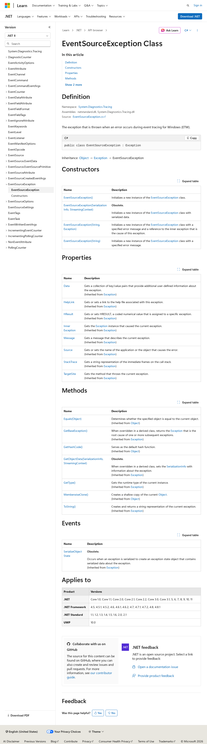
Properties (71, 73)
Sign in (198, 5)
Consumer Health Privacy (114, 741)
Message (69, 338)
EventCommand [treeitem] (18, 80)
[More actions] (197, 30)
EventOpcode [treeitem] (16, 149)
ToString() (70, 506)
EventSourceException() (78, 197)
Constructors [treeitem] (19, 196)
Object (84, 158)
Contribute (70, 741)
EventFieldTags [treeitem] (17, 115)
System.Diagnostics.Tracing (95, 107)
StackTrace (70, 362)
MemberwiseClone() (76, 494)
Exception (100, 158)
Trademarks (166, 741)
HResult (68, 314)
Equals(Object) (72, 419)
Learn (65, 30)
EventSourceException (164, 197)
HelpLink (69, 302)
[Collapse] (49, 27)
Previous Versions (35, 741)
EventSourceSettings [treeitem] (21, 207)
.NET (78, 30)
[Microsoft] (7, 5)
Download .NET (190, 16)
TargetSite (70, 374)
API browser (95, 30)
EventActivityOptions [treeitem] (21, 63)
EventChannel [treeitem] (16, 74)
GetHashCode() (73, 447)
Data (67, 286)
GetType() (69, 482)
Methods (70, 78)
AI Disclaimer (11, 741)
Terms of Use (146, 741)
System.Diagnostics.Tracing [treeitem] (25, 51)
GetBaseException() (75, 431)
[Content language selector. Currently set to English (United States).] (21, 731)
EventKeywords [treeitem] (17, 126)
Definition (71, 62)
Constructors (73, 67)
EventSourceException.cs (88, 117)
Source (68, 350)
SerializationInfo (176, 466)
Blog (53, 741)
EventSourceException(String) (82, 241)
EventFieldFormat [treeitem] (19, 109)
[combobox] (28, 35)
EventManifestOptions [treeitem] (22, 143)
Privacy (86, 741)
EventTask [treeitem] (14, 219)
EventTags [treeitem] (14, 213)
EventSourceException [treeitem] (25, 190)
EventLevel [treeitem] (14, 132)
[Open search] (188, 5)
